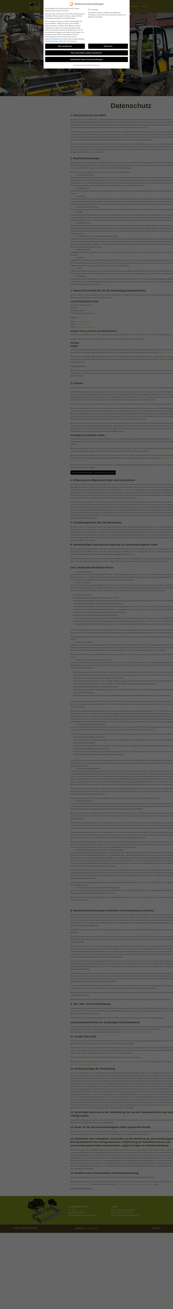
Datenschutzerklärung (52, 38)
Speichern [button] (108, 45)
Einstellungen (54, 40)
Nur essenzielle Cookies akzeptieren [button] (86, 52)
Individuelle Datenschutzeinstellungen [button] (86, 58)
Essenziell (94, 9)
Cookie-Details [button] (77, 64)
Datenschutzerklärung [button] (87, 64)
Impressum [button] (97, 64)
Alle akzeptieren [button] (65, 45)
